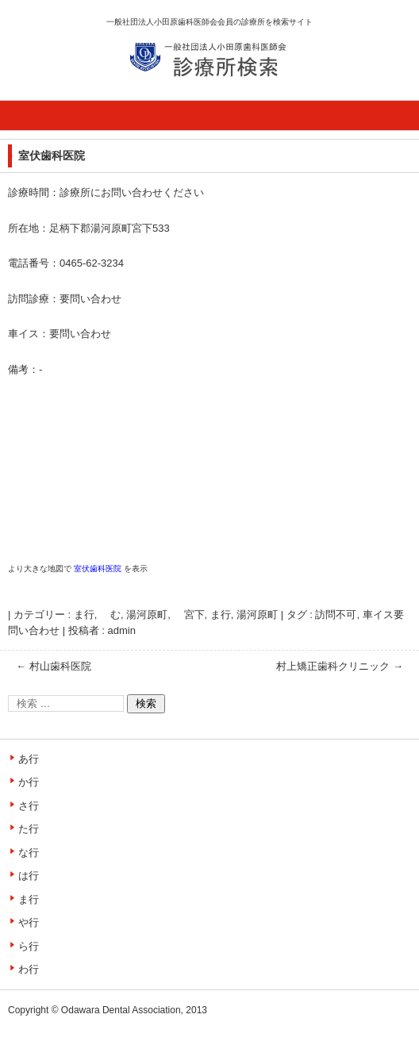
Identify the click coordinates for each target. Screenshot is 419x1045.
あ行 (28, 759)
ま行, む (97, 614)
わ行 (28, 969)
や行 (28, 922)
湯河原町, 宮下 (165, 614)
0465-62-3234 (92, 263)
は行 (28, 876)
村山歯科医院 (53, 666)
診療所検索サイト (186, 94)
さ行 (28, 806)
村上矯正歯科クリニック (339, 666)
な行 (28, 853)
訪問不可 (335, 614)
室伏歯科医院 (97, 568)
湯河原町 (257, 614)
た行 (28, 829)
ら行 (28, 946)
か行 (28, 782)
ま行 (220, 614)
